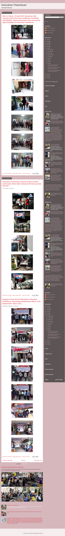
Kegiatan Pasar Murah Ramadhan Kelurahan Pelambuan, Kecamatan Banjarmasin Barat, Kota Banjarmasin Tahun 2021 (21, 301)
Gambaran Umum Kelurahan (12, 505)
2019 (47, 74)
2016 (47, 77)
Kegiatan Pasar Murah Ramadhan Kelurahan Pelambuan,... (53, 71)
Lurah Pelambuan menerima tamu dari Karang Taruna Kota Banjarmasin (56, 194)
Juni (48, 59)
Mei (48, 61)
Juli (48, 58)
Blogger (41, 533)
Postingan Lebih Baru (7, 460)
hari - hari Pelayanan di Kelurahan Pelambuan (55, 145)
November (49, 51)
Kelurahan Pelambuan (14, 5)
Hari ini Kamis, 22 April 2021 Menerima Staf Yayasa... (52, 65)
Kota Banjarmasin (49, 32)
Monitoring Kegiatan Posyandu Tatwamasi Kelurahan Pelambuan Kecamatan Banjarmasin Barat (57, 122)
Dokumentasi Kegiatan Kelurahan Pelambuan (12, 467)
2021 (47, 48)
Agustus (49, 56)
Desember (49, 49)
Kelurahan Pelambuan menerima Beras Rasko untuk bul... (53, 68)
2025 (47, 41)
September (49, 54)
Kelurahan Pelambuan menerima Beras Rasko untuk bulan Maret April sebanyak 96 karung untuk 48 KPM (21, 184)
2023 (47, 44)
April (48, 63)
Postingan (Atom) (24, 463)
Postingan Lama (38, 460)
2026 (47, 39)
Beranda (23, 460)
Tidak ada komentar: (26, 173)
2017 (47, 75)
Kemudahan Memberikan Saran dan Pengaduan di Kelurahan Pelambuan (57, 153)
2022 (47, 46)
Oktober (49, 53)
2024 (47, 43)
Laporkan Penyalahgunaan (51, 81)
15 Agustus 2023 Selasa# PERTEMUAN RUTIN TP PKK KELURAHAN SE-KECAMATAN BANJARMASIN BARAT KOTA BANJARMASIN (57, 170)
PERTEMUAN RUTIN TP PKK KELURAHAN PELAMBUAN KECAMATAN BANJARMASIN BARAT (56, 164)
